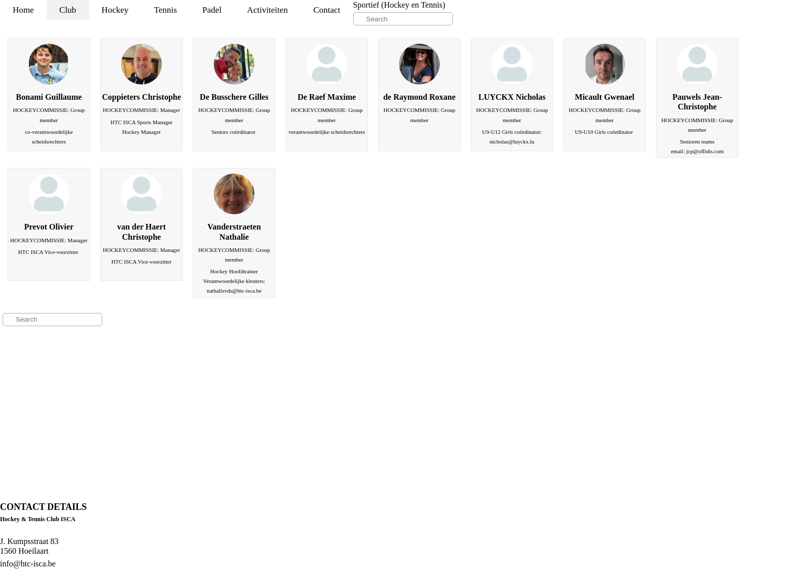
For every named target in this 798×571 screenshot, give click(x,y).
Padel (212, 10)
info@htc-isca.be (27, 563)
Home (23, 10)
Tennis (165, 10)
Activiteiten (267, 10)
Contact (327, 10)
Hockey (115, 10)
